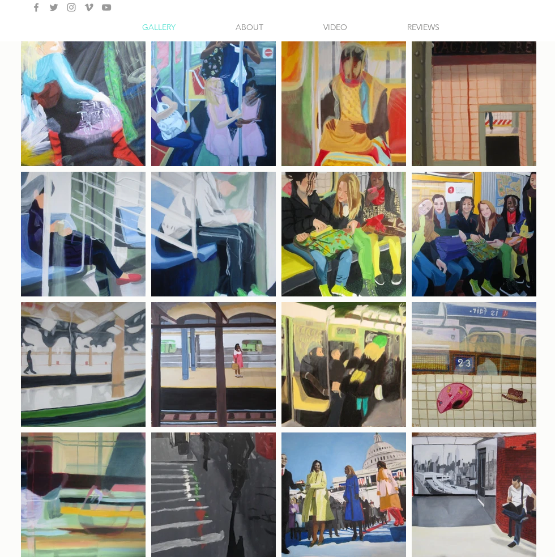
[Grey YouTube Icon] (106, 7)
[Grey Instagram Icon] (71, 7)
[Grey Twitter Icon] (53, 7)
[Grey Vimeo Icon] (89, 7)
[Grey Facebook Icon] (36, 7)
